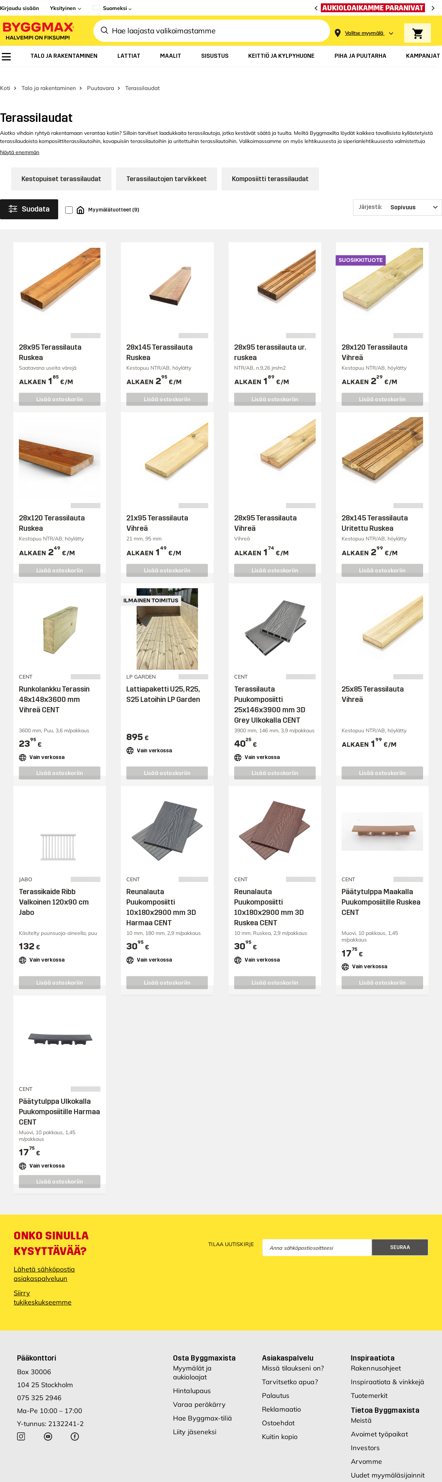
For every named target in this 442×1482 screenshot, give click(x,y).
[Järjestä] (397, 196)
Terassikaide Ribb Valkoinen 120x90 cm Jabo (54, 891)
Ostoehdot (278, 1412)
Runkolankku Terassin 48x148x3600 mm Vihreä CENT (54, 688)
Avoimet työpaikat (379, 1423)
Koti (5, 76)
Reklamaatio (281, 1398)
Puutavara (100, 76)
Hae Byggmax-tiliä (202, 1407)
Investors (365, 1436)
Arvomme (366, 1450)
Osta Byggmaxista (204, 1346)
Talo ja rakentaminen (48, 76)
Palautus (275, 1384)
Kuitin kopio (280, 1425)
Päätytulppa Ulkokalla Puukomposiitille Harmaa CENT (59, 1100)
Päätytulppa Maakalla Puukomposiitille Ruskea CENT (381, 891)
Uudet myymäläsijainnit (388, 1464)
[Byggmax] (38, 30)
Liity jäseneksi (195, 1420)
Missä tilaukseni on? (293, 1357)
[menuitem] (6, 56)
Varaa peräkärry (199, 1393)
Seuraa (400, 1236)
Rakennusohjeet (376, 1357)
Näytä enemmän (19, 141)
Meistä (361, 1409)
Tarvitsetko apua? (290, 1370)
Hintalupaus (192, 1379)
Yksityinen (63, 8)
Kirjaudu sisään (19, 8)
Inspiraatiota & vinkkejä (387, 1370)
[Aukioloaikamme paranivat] (375, 7)
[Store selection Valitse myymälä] (364, 33)
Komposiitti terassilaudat (270, 168)
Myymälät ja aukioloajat (192, 1361)
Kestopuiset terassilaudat (61, 168)
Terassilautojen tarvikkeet (166, 168)
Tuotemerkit (369, 1384)
